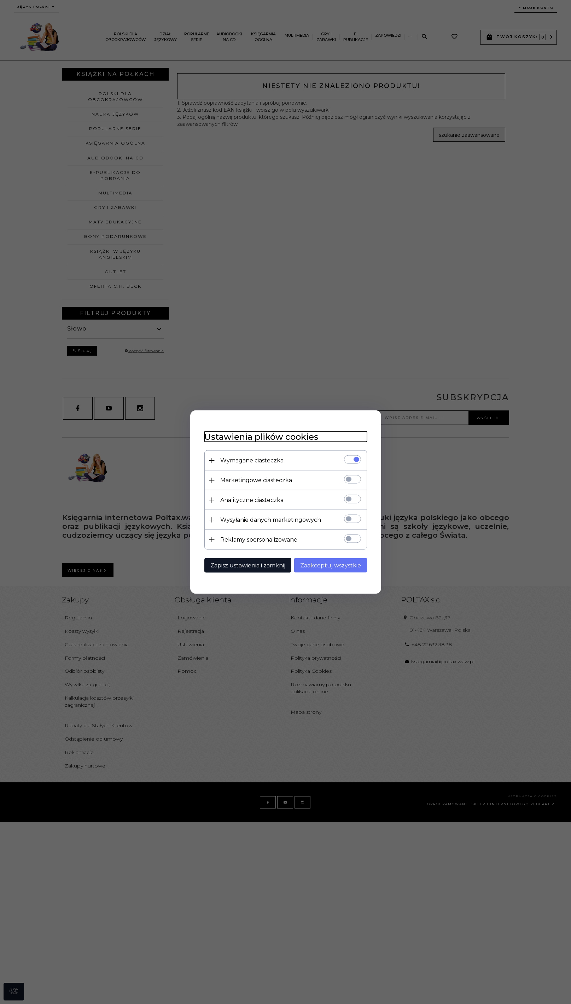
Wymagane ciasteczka (252, 460)
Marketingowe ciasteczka (256, 480)
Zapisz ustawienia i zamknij (247, 565)
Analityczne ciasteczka (252, 500)
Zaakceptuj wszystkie (330, 565)
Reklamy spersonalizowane (258, 539)
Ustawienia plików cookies (261, 437)
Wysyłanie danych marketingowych (270, 519)
